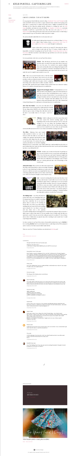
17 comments (32, 397)
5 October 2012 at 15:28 (31, 297)
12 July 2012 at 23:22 (30, 259)
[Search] (67, 3)
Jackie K (28, 311)
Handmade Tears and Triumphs (56, 21)
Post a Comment (29, 441)
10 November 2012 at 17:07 (32, 348)
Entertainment (11, 20)
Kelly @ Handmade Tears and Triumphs (36, 242)
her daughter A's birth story (55, 28)
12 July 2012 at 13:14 (30, 247)
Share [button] (9, 15)
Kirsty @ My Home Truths (33, 251)
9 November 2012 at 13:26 (31, 321)
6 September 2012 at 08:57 (32, 285)
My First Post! (33, 395)
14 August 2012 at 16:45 (31, 268)
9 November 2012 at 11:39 (31, 307)
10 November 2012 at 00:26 (32, 329)
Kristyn (28, 263)
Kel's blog (53, 229)
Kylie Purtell (29, 279)
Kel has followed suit (43, 44)
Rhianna (29, 324)
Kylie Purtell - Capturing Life (32, 3)
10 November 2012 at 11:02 (32, 339)
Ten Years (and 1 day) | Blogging (36, 439)
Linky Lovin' (11, 21)
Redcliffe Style (30, 343)
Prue (28, 333)
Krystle (28, 301)
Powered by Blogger (38, 450)
